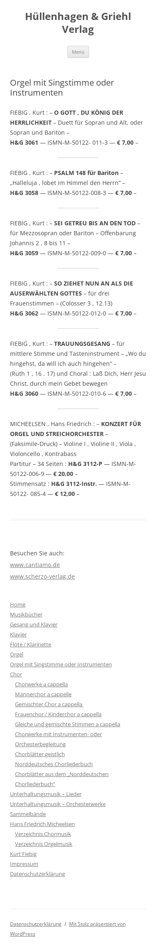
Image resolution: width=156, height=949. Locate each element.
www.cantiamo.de (35, 565)
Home (17, 604)
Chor (16, 674)
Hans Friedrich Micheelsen (42, 824)
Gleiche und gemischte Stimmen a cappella (67, 724)
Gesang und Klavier (33, 624)
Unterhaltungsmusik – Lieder (46, 794)
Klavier (18, 634)
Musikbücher (26, 614)
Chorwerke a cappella (41, 684)
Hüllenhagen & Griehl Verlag (78, 23)
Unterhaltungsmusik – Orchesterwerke (58, 804)
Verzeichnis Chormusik (43, 834)
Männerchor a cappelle (43, 694)
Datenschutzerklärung (37, 874)
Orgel (16, 654)
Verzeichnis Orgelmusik (43, 844)
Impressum (24, 864)
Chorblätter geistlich (40, 754)
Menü (78, 52)
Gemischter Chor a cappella (49, 704)
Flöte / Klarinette (30, 644)
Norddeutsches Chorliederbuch (54, 764)
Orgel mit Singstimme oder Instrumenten (61, 664)
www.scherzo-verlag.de (42, 576)
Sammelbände (28, 814)
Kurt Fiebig (23, 854)
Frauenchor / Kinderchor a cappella (58, 714)
